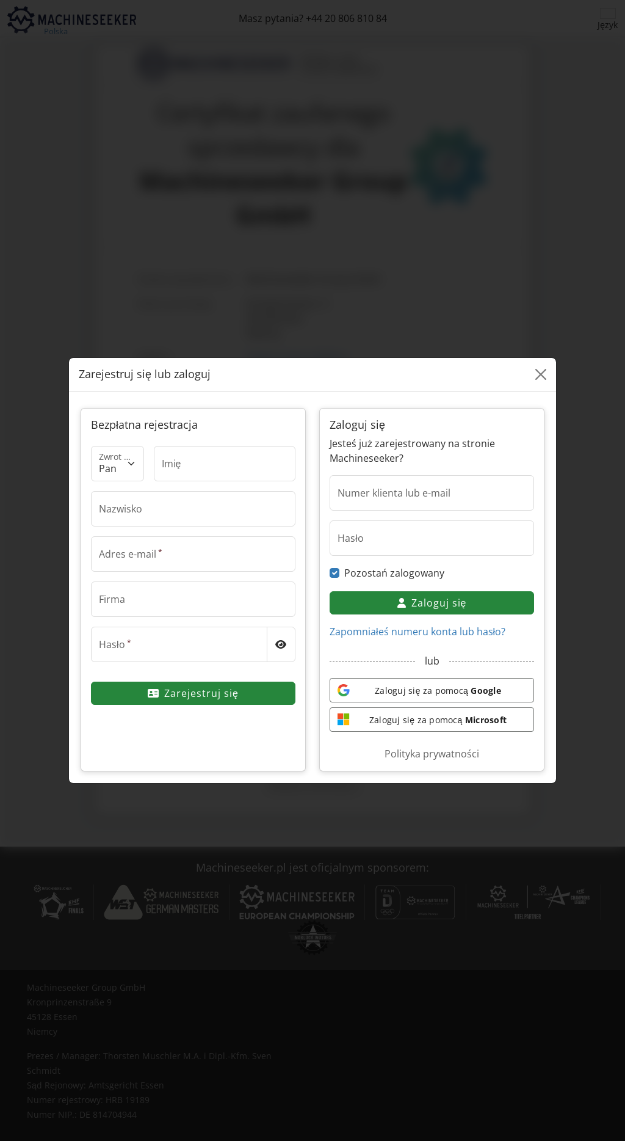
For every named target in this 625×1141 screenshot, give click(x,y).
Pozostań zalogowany (394, 573)
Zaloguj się (432, 603)
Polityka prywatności (432, 753)
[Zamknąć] (540, 374)
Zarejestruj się (193, 693)
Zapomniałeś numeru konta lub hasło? (417, 631)
